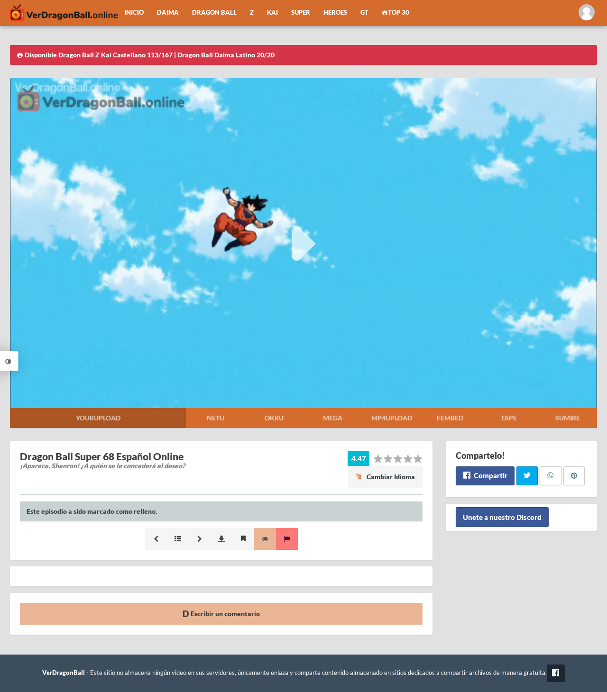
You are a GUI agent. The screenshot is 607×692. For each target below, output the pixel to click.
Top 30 (395, 12)
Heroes (335, 12)
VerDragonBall (63, 672)
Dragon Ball (214, 12)
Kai (272, 12)
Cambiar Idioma (385, 477)
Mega (332, 418)
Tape (509, 418)
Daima (168, 12)
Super (300, 12)
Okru (274, 418)
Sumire (567, 418)
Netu (215, 418)
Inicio (134, 12)
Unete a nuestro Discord (502, 517)
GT (364, 12)
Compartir (485, 475)
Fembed (450, 418)
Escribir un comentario (221, 614)
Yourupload (98, 418)
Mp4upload (391, 418)
